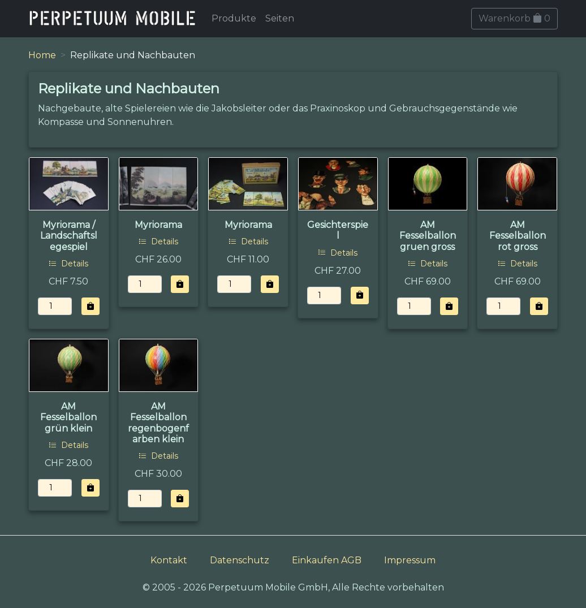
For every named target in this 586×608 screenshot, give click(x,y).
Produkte (234, 18)
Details (68, 263)
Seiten (279, 18)
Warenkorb (514, 18)
